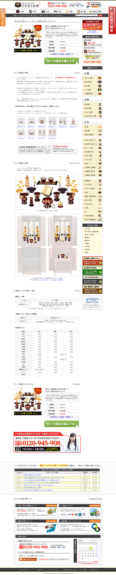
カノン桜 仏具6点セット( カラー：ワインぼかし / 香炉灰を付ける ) (42, 482)
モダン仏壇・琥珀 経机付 (57, 279)
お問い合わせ (94, 569)
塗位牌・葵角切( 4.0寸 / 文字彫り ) (33, 487)
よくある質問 (83, 569)
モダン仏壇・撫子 (43, 279)
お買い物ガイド (41, 569)
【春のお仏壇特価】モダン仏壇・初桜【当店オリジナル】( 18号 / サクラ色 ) (44, 477)
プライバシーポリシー (54, 569)
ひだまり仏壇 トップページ (26, 569)
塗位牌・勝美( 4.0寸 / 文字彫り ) (32, 475)
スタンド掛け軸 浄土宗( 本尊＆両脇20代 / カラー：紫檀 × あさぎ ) (41, 480)
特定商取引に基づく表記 (70, 569)
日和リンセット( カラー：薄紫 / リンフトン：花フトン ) (39, 485)
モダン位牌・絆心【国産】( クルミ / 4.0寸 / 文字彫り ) (38, 490)
